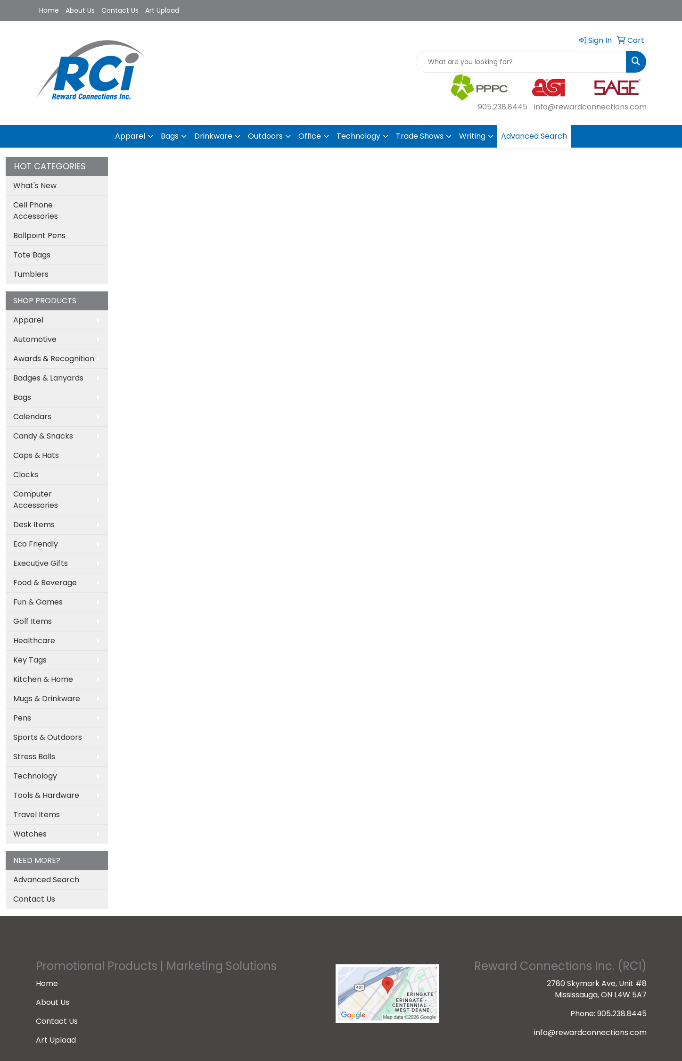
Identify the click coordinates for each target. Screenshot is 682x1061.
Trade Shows (420, 136)
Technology (358, 136)
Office (309, 136)
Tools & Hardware (46, 795)
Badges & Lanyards (48, 378)
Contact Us (120, 10)
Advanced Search (534, 136)
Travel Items (36, 814)
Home (49, 10)
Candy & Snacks (43, 436)
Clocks (25, 474)
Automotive (35, 339)
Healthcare (34, 640)
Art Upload (162, 10)
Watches (30, 834)
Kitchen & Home (43, 679)
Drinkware (213, 136)
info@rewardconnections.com (590, 106)
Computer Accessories (35, 500)
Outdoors (265, 136)
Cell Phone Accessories (35, 210)
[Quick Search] (521, 62)
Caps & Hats (36, 455)
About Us (80, 10)
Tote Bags (31, 254)
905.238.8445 (502, 106)
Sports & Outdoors (47, 737)
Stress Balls (34, 756)
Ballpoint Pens (39, 235)
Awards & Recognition (53, 358)
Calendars (32, 416)
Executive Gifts (40, 563)
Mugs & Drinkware (46, 698)
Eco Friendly (35, 544)
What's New (35, 185)
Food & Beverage (45, 582)
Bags (170, 136)
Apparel (130, 136)
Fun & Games (38, 602)
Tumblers (31, 274)
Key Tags (30, 660)
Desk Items (34, 524)
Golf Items (32, 621)
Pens (22, 718)
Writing (472, 136)
